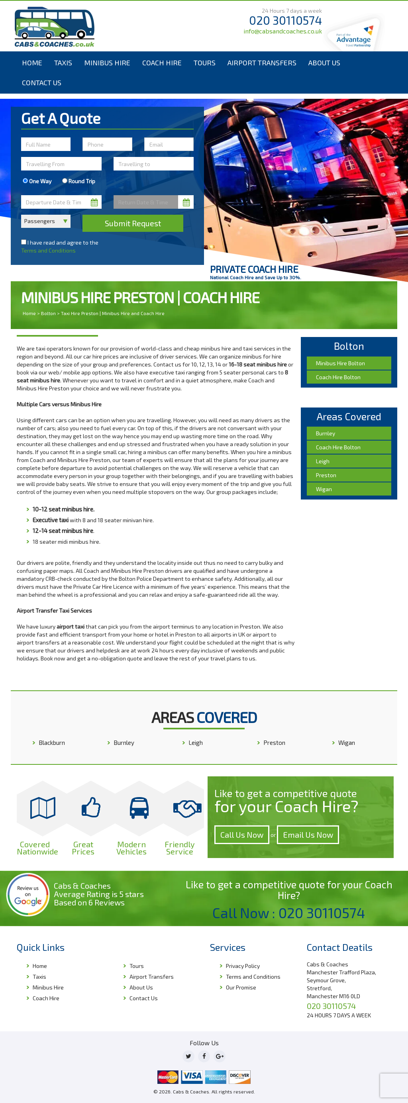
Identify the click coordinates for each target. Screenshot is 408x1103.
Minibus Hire (107, 62)
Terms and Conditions (48, 250)
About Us (324, 62)
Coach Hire (162, 62)
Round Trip (78, 181)
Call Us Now (241, 834)
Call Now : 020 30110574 (288, 912)
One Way (37, 181)
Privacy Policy (243, 965)
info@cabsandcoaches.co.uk (282, 31)
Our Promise (241, 987)
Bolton (48, 313)
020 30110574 (285, 20)
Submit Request (133, 223)
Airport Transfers (262, 62)
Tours (205, 62)
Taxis (63, 62)
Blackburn (52, 742)
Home (32, 62)
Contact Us (41, 82)
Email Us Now (308, 834)
